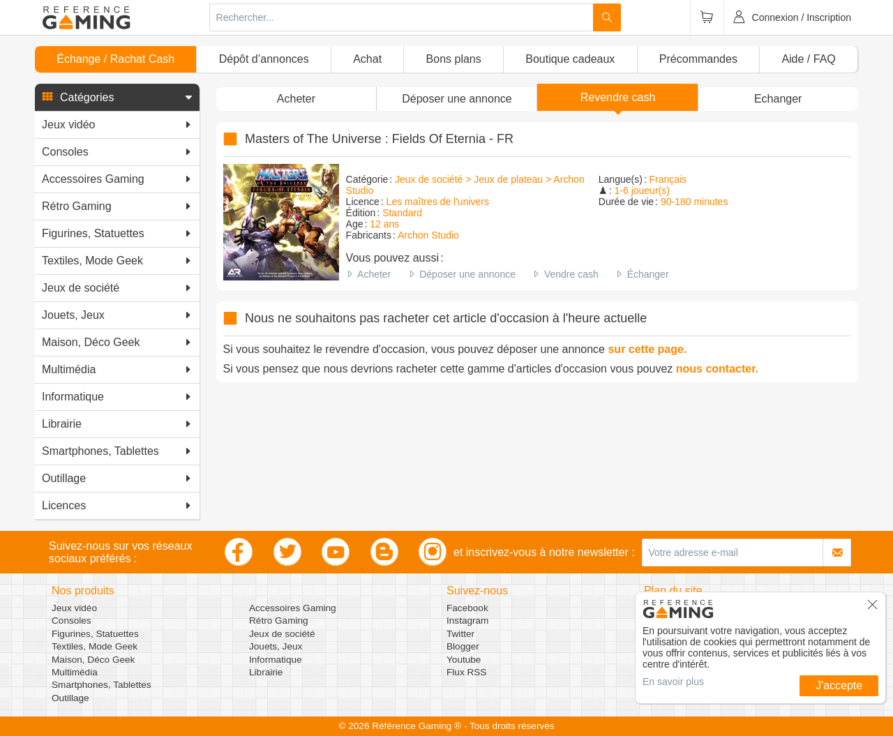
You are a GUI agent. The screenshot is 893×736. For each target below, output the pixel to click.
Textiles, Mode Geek (94, 646)
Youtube (463, 659)
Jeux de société (282, 634)
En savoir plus (673, 681)
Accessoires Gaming (292, 608)
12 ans (384, 224)
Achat (367, 59)
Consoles (71, 620)
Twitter (460, 634)
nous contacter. (717, 369)
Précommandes (698, 59)
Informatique (275, 659)
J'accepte (839, 685)
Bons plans (453, 59)
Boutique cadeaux (570, 59)
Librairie (266, 672)
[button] (117, 98)
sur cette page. (647, 349)
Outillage (70, 698)
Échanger (648, 274)
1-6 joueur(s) (642, 190)
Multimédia (75, 672)
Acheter (374, 274)
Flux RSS (466, 672)
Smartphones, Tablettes (101, 684)
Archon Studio (428, 235)
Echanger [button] (778, 99)
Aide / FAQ (808, 59)
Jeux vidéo (74, 608)
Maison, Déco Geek (93, 659)
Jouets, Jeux (275, 646)
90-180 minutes (694, 201)
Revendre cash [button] (618, 97)
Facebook (467, 608)
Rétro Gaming (278, 620)
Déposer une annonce (467, 274)
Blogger (462, 646)
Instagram (467, 620)
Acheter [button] (296, 99)
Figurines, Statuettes (95, 634)
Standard (402, 212)
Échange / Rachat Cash (115, 59)
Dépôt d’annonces (264, 59)
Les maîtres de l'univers (438, 201)
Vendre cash (571, 274)
